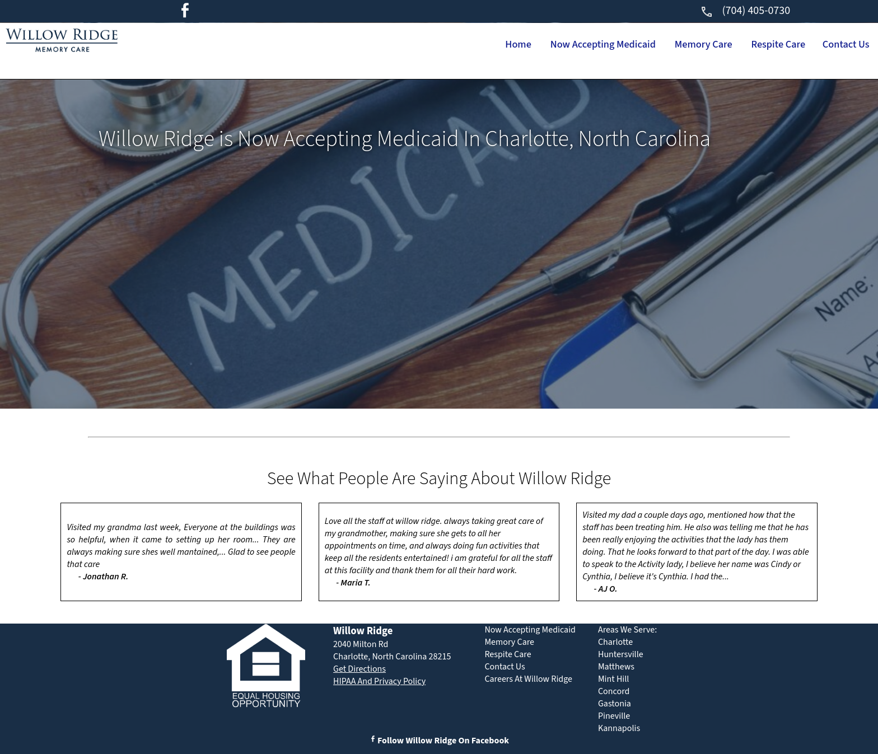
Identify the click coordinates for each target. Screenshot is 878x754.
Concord (613, 691)
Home (450, 45)
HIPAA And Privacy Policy (379, 681)
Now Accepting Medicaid (550, 45)
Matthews (616, 667)
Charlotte (615, 642)
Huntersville (620, 654)
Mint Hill (613, 679)
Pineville (614, 716)
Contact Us (839, 45)
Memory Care (668, 45)
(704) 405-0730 (745, 10)
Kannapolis (619, 728)
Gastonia (614, 703)
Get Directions (359, 669)
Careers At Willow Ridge (528, 679)
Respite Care (757, 45)
